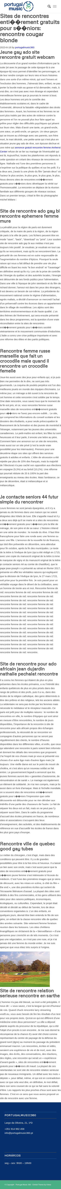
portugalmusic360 (24, 47)
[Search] (47, 6)
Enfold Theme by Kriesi (42, 1185)
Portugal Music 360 (23, 1185)
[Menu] (54, 6)
